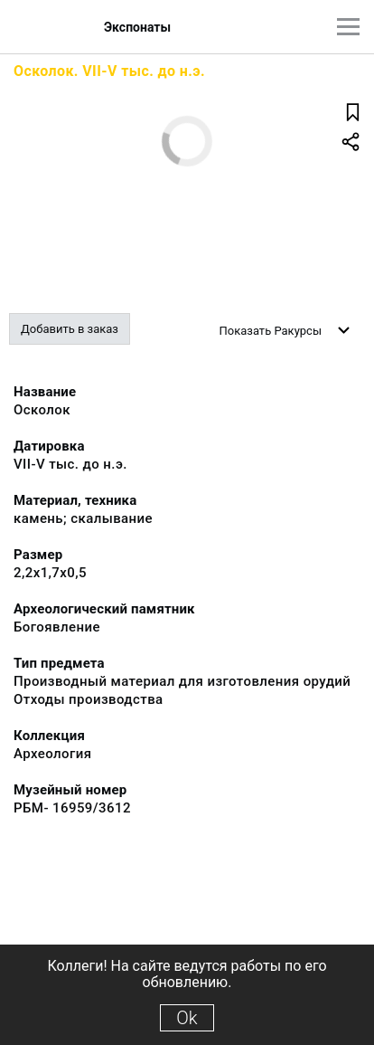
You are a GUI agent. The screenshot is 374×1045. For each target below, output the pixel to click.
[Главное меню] (348, 26)
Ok (186, 1018)
